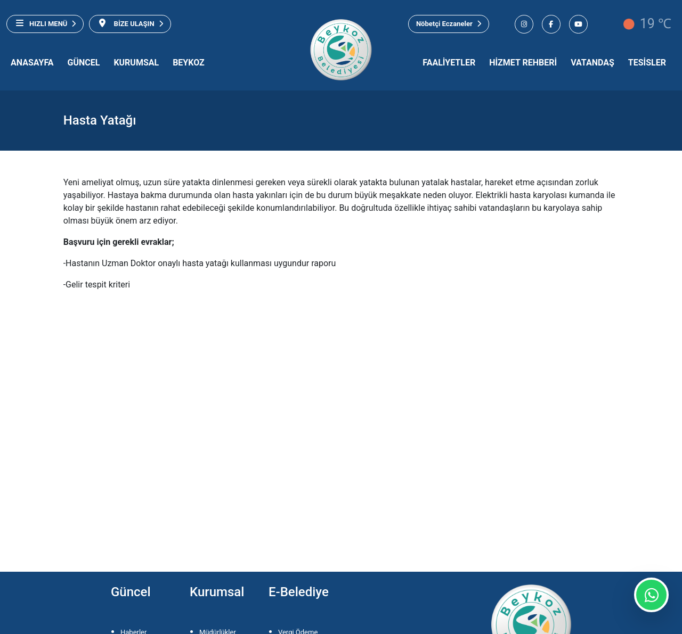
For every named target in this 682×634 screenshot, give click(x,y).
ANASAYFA (32, 62)
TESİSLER (647, 62)
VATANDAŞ (592, 62)
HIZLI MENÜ (45, 23)
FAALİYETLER (449, 62)
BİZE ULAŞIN (130, 23)
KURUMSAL (136, 62)
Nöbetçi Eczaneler (448, 24)
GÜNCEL (84, 62)
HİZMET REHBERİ (523, 62)
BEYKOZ (189, 62)
